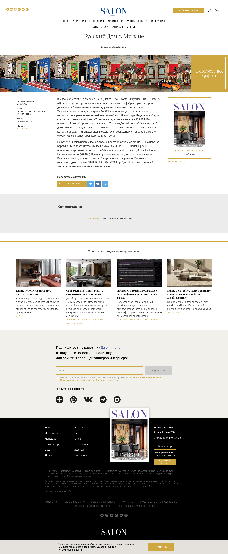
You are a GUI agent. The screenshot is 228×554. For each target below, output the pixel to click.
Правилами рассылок (107, 380)
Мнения (131, 27)
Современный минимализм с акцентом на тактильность (84, 292)
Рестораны (117, 27)
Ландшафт (99, 21)
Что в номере (165, 446)
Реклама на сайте (74, 501)
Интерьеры (83, 21)
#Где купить (173, 313)
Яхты (95, 27)
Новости (68, 21)
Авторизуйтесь (94, 218)
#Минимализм (96, 319)
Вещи (140, 21)
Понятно (161, 547)
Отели (104, 27)
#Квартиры (82, 319)
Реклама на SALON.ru (178, 161)
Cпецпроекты (82, 455)
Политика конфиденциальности (136, 505)
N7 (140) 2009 (23, 129)
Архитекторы (116, 21)
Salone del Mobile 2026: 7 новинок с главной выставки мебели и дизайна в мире (189, 294)
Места (131, 21)
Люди (149, 21)
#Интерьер (20, 316)
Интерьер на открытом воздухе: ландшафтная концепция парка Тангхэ (137, 294)
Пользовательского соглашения (145, 377)
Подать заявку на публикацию (158, 501)
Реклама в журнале (103, 501)
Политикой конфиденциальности (77, 380)
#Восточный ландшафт (148, 319)
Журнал (160, 21)
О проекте (51, 501)
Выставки (80, 427)
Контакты (128, 501)
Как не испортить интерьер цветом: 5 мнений (33, 292)
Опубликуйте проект (189, 10)
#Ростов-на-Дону (74, 324)
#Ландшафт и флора (126, 319)
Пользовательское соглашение (91, 505)
